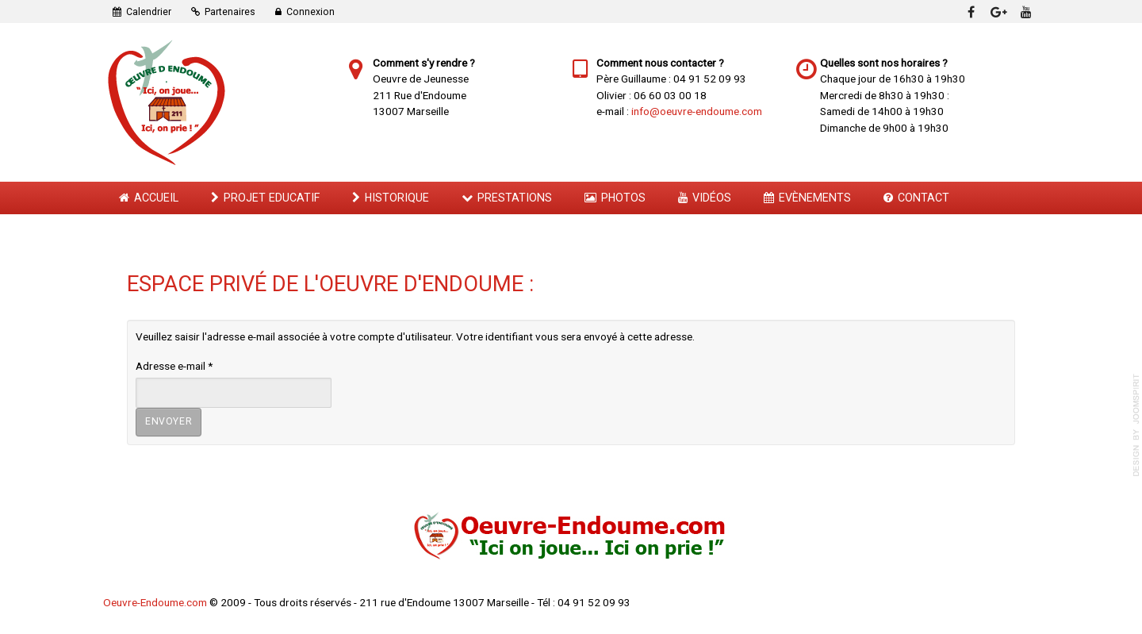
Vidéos (711, 197)
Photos (623, 197)
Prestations (514, 197)
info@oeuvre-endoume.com (696, 111)
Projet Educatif (272, 197)
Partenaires (230, 11)
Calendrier (148, 11)
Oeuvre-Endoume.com (155, 602)
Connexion (310, 11)
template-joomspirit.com (1136, 425)
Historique (397, 197)
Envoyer (168, 421)
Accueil (156, 197)
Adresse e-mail (174, 365)
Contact (923, 197)
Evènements (815, 197)
